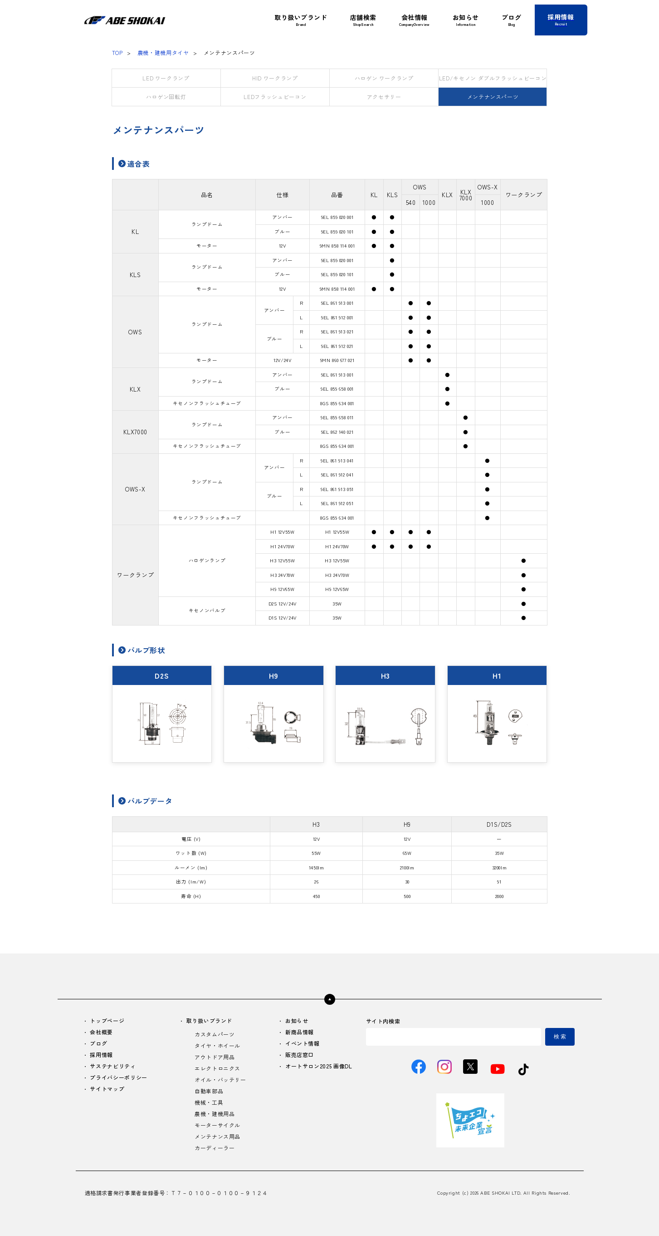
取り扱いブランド (209, 1021)
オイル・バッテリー (220, 1080)
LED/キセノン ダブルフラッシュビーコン (493, 78)
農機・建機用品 (214, 1114)
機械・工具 (209, 1102)
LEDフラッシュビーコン (275, 96)
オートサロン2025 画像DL (318, 1066)
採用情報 (101, 1055)
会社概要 (101, 1032)
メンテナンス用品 (217, 1136)
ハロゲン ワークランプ (384, 78)
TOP (117, 52)
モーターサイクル (217, 1125)
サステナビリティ (113, 1066)
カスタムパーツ (214, 1034)
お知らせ (296, 1021)
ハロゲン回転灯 (166, 96)
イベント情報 (302, 1043)
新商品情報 (299, 1032)
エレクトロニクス (217, 1068)
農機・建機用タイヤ (163, 52)
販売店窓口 (299, 1055)
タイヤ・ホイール (217, 1045)
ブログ (98, 1043)
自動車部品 (209, 1091)
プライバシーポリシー (118, 1077)
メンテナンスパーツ (493, 96)
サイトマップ (107, 1089)
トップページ (107, 1021)
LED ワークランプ (165, 78)
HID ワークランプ (275, 78)
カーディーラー (214, 1148)
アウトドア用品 (214, 1057)
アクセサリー (384, 96)
